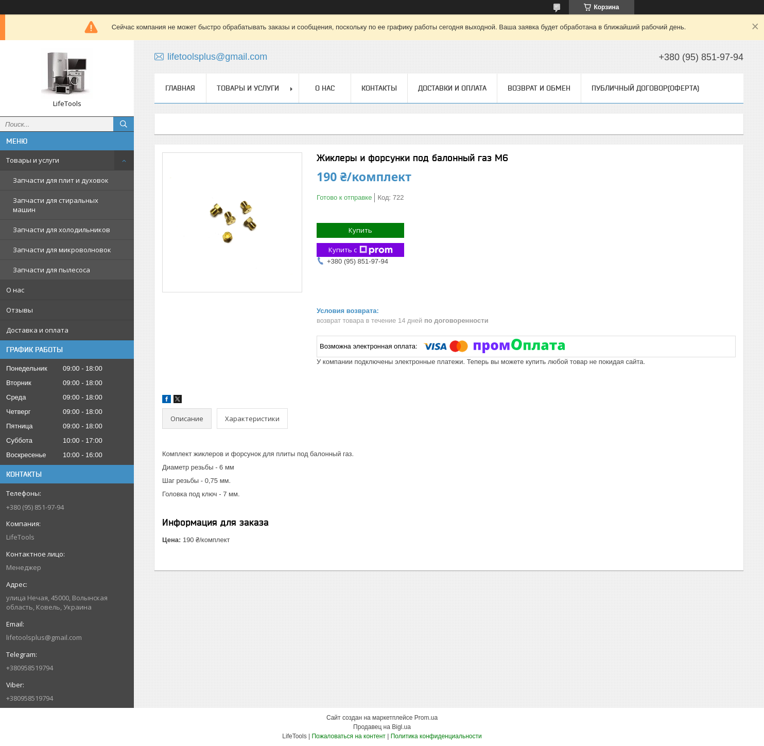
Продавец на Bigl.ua (382, 727)
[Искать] (123, 124)
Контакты (379, 88)
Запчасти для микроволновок (62, 249)
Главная (180, 88)
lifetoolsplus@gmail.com (44, 637)
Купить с (360, 250)
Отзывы (19, 310)
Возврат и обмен (539, 88)
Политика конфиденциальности (436, 736)
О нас (15, 289)
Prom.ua (426, 717)
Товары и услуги (32, 160)
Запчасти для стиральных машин (55, 205)
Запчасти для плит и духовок (61, 180)
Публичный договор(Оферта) (645, 88)
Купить (360, 230)
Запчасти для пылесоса (51, 269)
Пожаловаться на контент (348, 736)
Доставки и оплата (452, 88)
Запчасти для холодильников (61, 229)
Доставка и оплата (37, 330)
